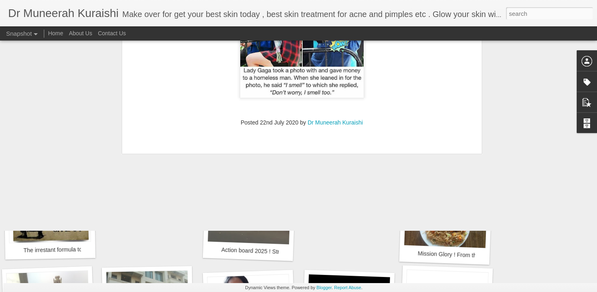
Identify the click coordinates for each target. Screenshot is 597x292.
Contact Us (112, 33)
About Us (81, 33)
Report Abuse (347, 287)
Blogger (324, 287)
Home (55, 33)
